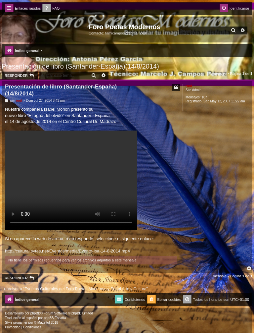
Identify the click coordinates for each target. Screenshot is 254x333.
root (189, 86)
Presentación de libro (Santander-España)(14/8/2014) (80, 66)
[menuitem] (51, 8)
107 (204, 97)
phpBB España (55, 318)
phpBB (35, 313)
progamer (20, 322)
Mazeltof (43, 322)
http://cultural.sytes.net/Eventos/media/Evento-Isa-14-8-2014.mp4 (67, 251)
